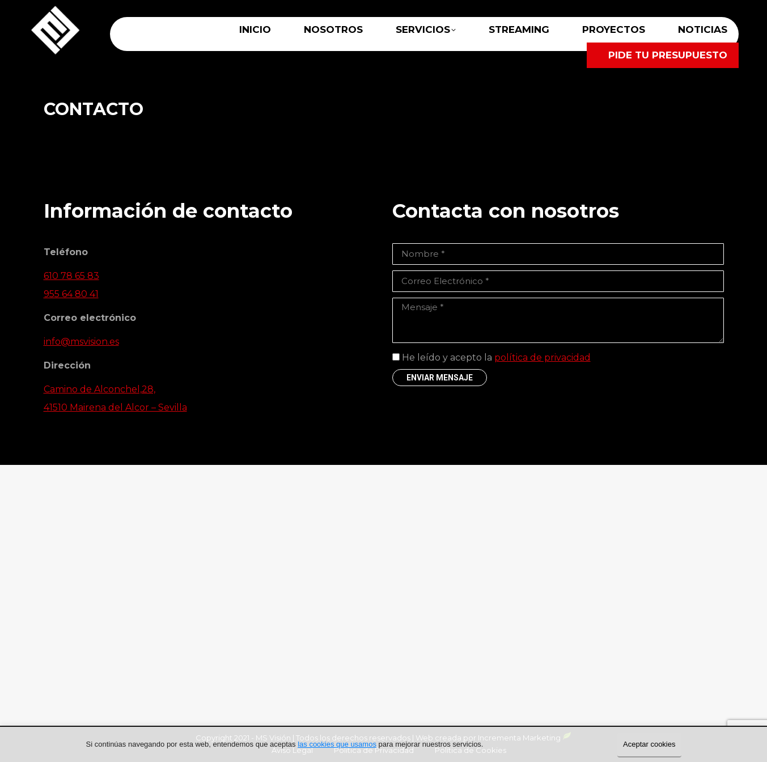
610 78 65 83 (71, 275)
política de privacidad (542, 357)
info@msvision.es (81, 341)
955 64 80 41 (71, 294)
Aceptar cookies (649, 744)
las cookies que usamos (337, 744)
